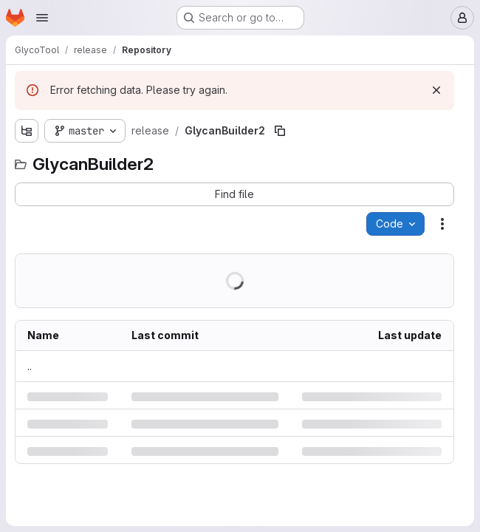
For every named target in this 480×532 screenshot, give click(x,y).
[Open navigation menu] (42, 18)
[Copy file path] (280, 131)
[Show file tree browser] (26, 131)
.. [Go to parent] (29, 366)
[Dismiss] (436, 90)
